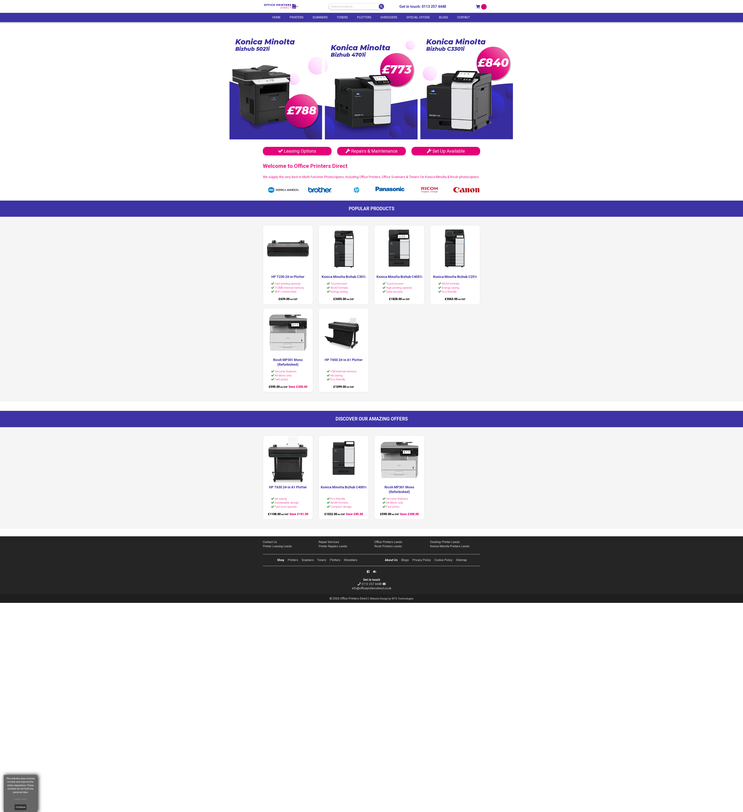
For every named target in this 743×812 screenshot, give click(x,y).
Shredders (350, 560)
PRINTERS (297, 17)
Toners (321, 560)
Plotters (335, 560)
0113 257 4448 (434, 6)
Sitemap (461, 560)
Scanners (308, 560)
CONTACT (463, 17)
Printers (293, 560)
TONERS (342, 17)
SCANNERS (320, 17)
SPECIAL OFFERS (418, 17)
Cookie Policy (443, 560)
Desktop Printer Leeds (445, 542)
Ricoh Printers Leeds (388, 546)
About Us (391, 560)
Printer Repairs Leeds (333, 546)
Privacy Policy (421, 560)
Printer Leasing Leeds (277, 546)
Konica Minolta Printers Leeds (449, 546)
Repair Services (329, 542)
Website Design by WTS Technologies (391, 598)
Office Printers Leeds (388, 542)
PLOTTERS (364, 17)
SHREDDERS (388, 17)
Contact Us (270, 542)
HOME (276, 17)
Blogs (405, 560)
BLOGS (443, 17)
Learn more (20, 799)
